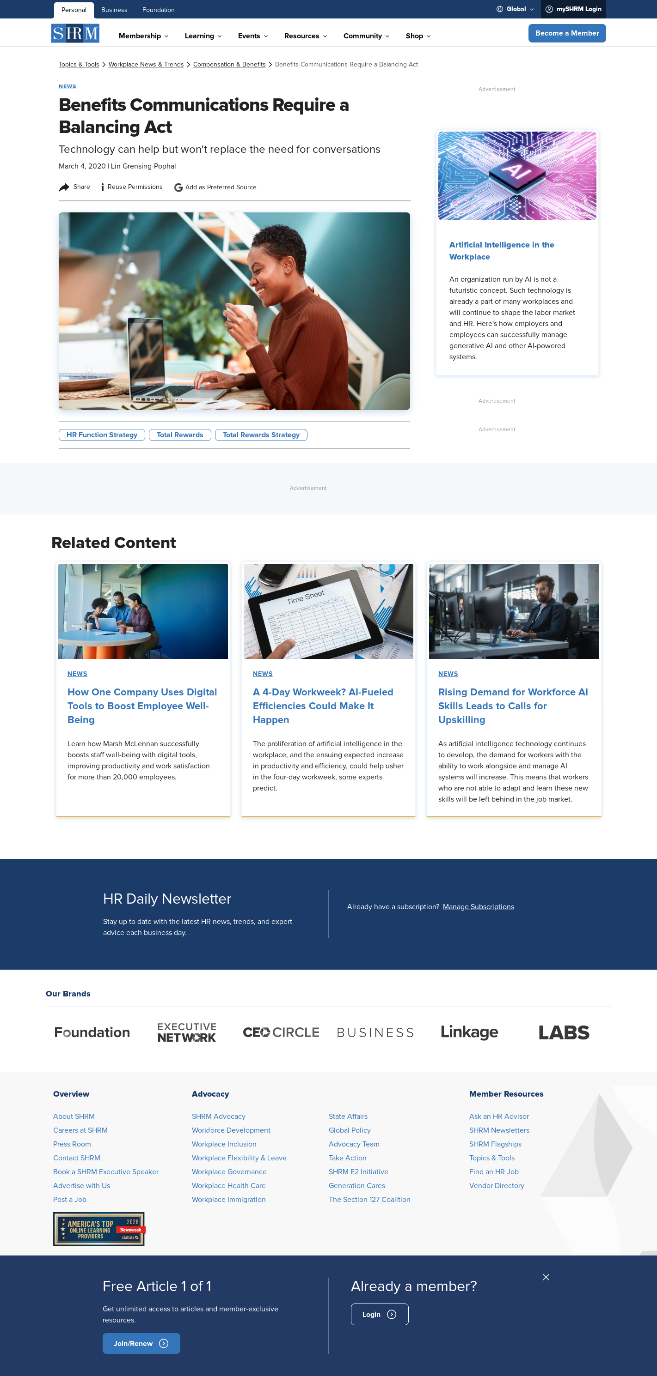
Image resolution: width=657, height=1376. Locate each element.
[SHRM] (75, 33)
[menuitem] (515, 9)
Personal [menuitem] (73, 10)
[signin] (380, 1314)
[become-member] (141, 1343)
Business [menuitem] (114, 10)
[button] (567, 33)
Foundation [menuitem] (158, 10)
